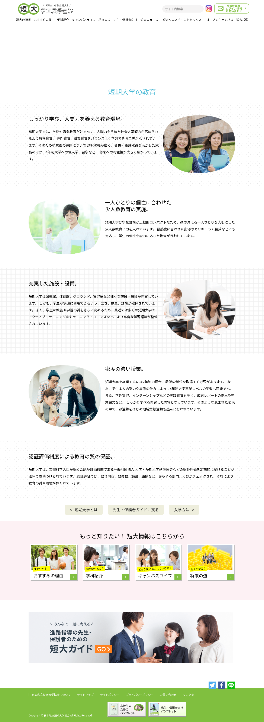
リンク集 (188, 694)
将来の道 (104, 19)
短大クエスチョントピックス (182, 19)
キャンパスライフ (84, 19)
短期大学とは (84, 509)
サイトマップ (85, 694)
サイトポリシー (109, 694)
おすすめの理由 (44, 19)
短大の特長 (23, 19)
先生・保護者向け (125, 19)
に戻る (136, 509)
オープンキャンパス (220, 19)
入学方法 (184, 509)
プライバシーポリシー (140, 694)
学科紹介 (63, 19)
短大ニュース (149, 19)
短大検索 (242, 19)
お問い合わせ (168, 694)
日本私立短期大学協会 (51, 694)
